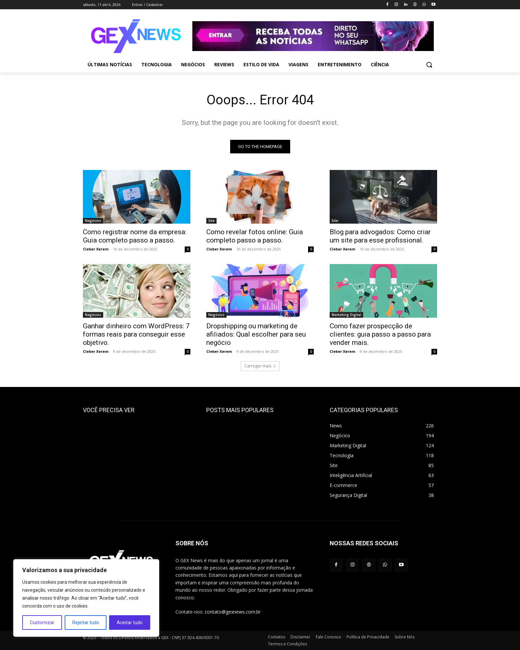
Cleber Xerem (95, 248)
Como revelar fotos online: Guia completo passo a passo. (254, 236)
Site (211, 220)
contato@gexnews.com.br (233, 612)
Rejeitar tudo (85, 622)
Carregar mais (260, 366)
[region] (86, 598)
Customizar (42, 622)
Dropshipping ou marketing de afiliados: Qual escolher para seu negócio (256, 334)
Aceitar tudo (130, 622)
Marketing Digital (346, 314)
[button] (429, 65)
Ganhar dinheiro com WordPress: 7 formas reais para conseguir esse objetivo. (136, 334)
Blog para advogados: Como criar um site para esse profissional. (380, 236)
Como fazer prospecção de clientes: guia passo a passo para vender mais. (380, 334)
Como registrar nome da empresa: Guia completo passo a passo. (134, 236)
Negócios (93, 220)
